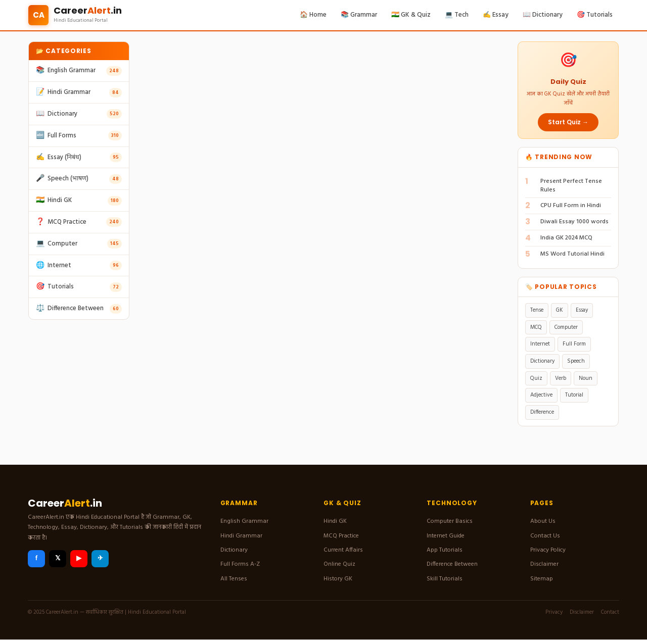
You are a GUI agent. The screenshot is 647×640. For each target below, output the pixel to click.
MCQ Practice (341, 536)
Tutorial (574, 395)
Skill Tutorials (445, 579)
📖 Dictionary (543, 15)
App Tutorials (445, 550)
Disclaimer (544, 564)
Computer (566, 327)
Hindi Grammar (241, 536)
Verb (560, 378)
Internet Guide (446, 536)
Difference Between (452, 564)
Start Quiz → (568, 122)
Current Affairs (343, 550)
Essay (582, 310)
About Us (543, 521)
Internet (540, 344)
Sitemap (541, 579)
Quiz (536, 378)
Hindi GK (335, 521)
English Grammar (244, 521)
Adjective (541, 395)
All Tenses (233, 579)
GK (559, 310)
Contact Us (545, 536)
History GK (338, 579)
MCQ (536, 327)
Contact (610, 612)
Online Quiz (339, 564)
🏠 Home (313, 15)
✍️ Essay (496, 15)
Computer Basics (450, 521)
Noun (585, 378)
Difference (542, 412)
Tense (536, 310)
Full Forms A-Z (240, 564)
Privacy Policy (548, 550)
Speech (576, 361)
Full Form (574, 344)
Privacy (554, 612)
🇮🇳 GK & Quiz (411, 15)
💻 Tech (457, 15)
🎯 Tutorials (595, 15)
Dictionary (542, 361)
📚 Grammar (359, 15)
